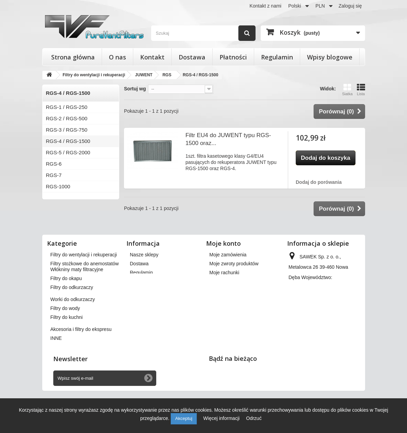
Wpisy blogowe (329, 57)
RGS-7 (54, 175)
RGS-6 (54, 164)
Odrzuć (254, 418)
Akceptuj (183, 418)
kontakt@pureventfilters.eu (317, 333)
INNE (56, 359)
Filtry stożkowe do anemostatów (84, 263)
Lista (361, 89)
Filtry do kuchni (66, 338)
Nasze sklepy (144, 254)
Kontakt (152, 57)
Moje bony (221, 299)
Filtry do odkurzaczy (71, 308)
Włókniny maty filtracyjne (76, 290)
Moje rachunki (224, 272)
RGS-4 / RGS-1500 (68, 141)
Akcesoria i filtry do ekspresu (81, 350)
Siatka (347, 89)
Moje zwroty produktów (234, 263)
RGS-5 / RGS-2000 (68, 152)
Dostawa (192, 57)
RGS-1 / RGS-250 (67, 107)
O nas (117, 57)
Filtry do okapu (66, 299)
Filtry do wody (65, 329)
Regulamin (277, 57)
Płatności (233, 57)
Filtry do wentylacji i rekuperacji (83, 254)
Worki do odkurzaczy (72, 320)
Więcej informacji (222, 418)
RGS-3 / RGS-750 (67, 130)
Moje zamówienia (228, 254)
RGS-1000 (58, 186)
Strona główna (73, 57)
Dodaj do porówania (319, 182)
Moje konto (223, 243)
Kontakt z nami (266, 6)
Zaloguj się (350, 6)
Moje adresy (223, 281)
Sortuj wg (135, 88)
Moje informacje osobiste (236, 290)
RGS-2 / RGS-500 (67, 118)
